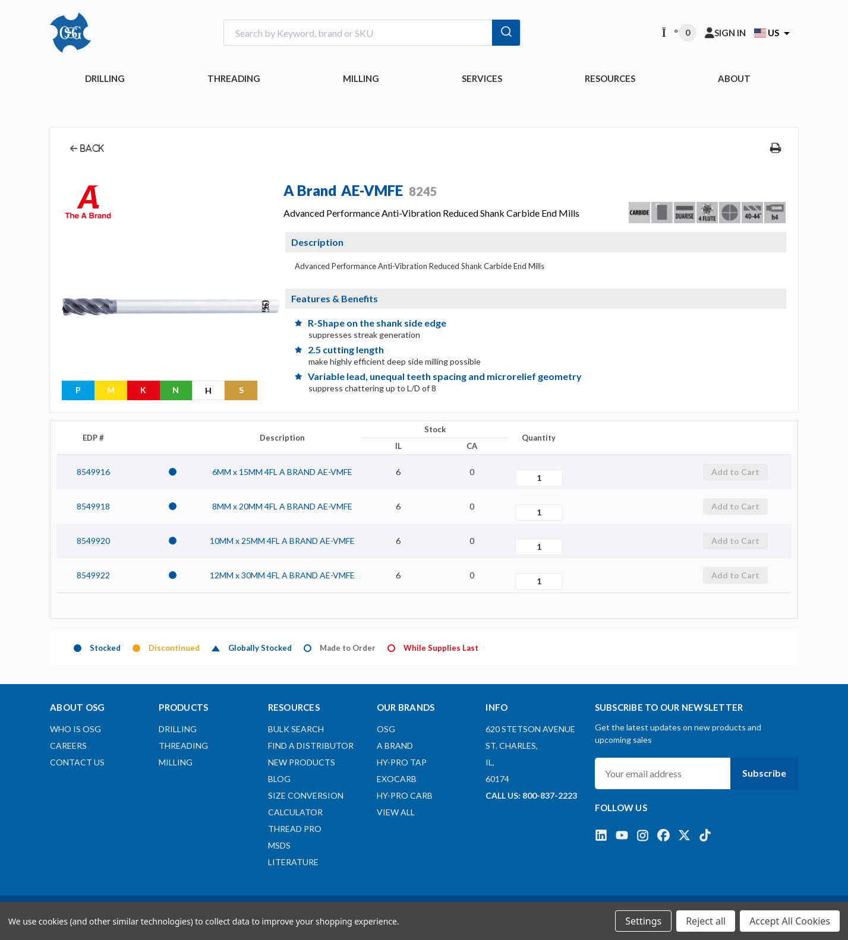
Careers (68, 745)
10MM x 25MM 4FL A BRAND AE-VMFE (282, 541)
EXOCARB (397, 779)
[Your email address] (662, 773)
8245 (423, 191)
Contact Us (77, 762)
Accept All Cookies (789, 921)
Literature (293, 862)
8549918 (93, 506)
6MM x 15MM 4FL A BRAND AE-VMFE (282, 472)
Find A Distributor (311, 745)
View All (396, 812)
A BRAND (395, 745)
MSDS (279, 845)
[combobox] (372, 33)
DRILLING (105, 78)
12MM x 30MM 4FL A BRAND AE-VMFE (282, 575)
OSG (386, 729)
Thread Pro (294, 829)
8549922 (93, 575)
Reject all (706, 921)
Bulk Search (296, 729)
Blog (279, 779)
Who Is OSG (75, 729)
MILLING (361, 78)
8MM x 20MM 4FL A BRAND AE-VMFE (282, 506)
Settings (643, 921)
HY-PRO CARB (405, 795)
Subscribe (764, 772)
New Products (301, 762)
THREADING (233, 78)
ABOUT (734, 78)
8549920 (93, 541)
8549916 (93, 472)
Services (482, 78)
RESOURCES (610, 78)
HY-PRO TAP (402, 762)
